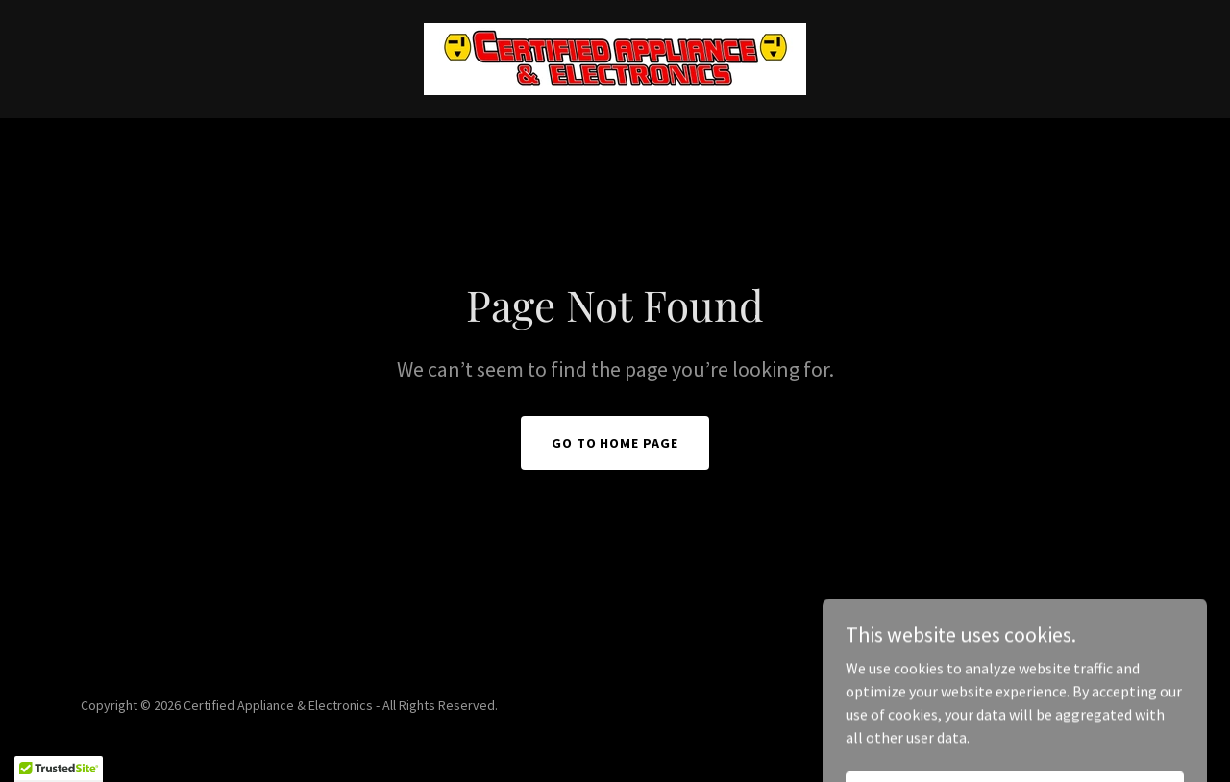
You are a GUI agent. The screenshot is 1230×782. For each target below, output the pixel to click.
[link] (615, 56)
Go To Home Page (615, 443)
